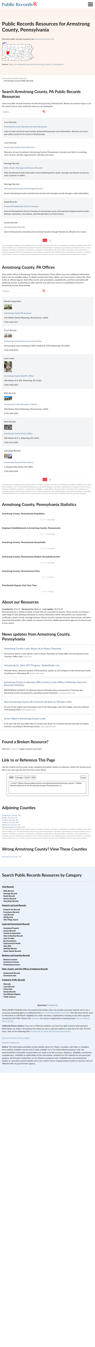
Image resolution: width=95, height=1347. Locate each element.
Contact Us (14, 1023)
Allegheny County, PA (11, 1089)
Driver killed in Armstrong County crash (25, 992)
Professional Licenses (11, 1239)
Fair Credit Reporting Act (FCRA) (55, 1287)
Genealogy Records (10, 1175)
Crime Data (7, 1263)
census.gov (51, 565)
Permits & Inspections (12, 1207)
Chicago (19, 1051)
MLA (27, 1051)
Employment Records (11, 1247)
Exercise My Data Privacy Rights (16, 1312)
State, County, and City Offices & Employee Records (25, 1243)
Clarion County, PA (10, 1094)
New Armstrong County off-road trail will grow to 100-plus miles (38, 975)
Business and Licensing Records (16, 1229)
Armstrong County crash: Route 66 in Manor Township (32, 922)
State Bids (7, 1220)
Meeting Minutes (10, 1223)
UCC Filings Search (10, 1194)
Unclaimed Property (11, 1202)
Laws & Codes (8, 1212)
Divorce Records (9, 1173)
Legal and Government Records (16, 1198)
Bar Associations (9, 1215)
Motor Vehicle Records (12, 1225)
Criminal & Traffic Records (13, 1254)
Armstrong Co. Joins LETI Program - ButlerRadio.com (32, 939)
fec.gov (51, 866)
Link (11, 1051)
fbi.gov (51, 805)
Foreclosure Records (11, 1186)
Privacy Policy (82, 1292)
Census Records (9, 1205)
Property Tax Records (11, 1184)
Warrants (7, 1258)
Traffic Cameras (9, 1271)
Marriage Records (10, 1168)
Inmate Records (9, 1266)
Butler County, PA (9, 1091)
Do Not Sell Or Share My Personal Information (50, 1305)
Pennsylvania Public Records (14, 78)
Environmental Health (12, 1217)
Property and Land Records (14, 1179)
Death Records (9, 1170)
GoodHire (35, 1292)
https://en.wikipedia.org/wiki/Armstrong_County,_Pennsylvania (36, 64)
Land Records (8, 1189)
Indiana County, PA (10, 1096)
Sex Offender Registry (12, 1268)
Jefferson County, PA (11, 1099)
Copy (83, 1051)
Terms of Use (7, 1295)
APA (33, 1051)
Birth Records (8, 1165)
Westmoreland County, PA (13, 1101)
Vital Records (8, 1161)
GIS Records (8, 1191)
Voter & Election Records (13, 1210)
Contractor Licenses (11, 1236)
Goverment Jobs (9, 1250)
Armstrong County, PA (44, 39)
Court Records (9, 1261)
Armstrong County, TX (11, 1130)
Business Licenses (10, 1234)
